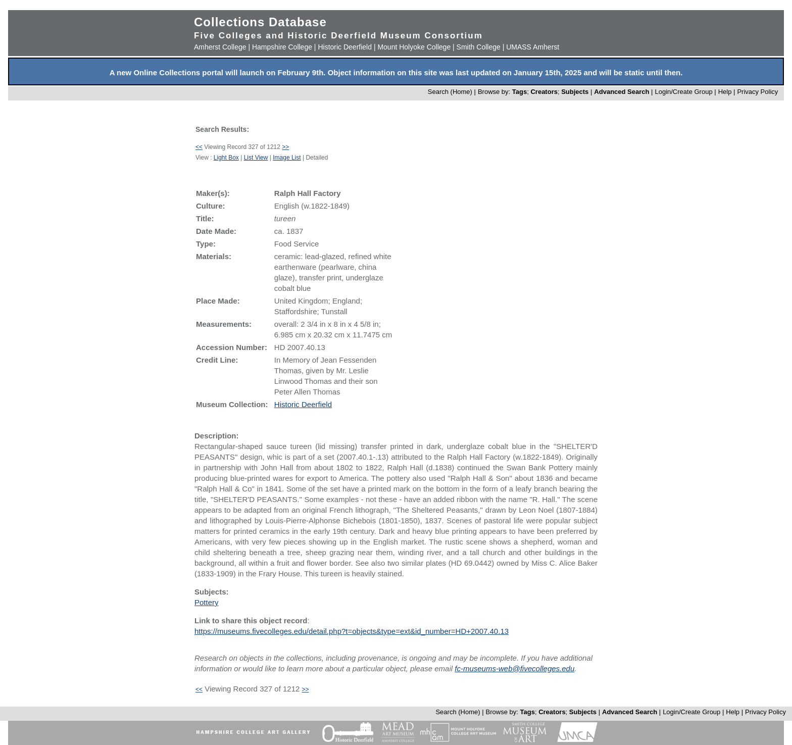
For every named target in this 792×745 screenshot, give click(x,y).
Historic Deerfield (345, 47)
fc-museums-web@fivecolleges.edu (514, 668)
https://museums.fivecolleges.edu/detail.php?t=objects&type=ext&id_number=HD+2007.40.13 (351, 631)
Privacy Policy (757, 91)
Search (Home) (450, 91)
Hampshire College (282, 47)
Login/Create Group (684, 91)
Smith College (479, 47)
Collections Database (260, 22)
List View (256, 157)
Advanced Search (621, 91)
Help (725, 91)
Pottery (206, 602)
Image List (287, 157)
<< (199, 147)
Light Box (226, 157)
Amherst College (220, 47)
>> (285, 147)
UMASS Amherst (532, 47)
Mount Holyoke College (414, 47)
